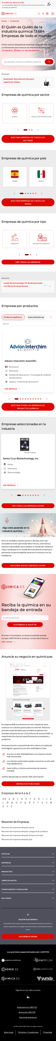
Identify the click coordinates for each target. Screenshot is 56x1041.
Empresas (6, 863)
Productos (7, 872)
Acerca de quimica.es (28, 1017)
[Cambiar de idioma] (47, 13)
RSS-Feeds (6, 898)
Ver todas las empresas (28, 262)
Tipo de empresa (32, 50)
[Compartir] (43, 13)
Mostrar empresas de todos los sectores (28, 139)
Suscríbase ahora (28, 936)
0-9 (4, 798)
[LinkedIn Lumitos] (28, 997)
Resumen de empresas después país (17, 839)
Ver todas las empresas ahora (28, 505)
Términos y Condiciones (28, 1032)
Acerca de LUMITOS (27, 1012)
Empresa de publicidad (28, 783)
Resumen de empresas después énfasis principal (22, 835)
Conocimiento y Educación (15, 889)
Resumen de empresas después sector (18, 827)
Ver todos (9, 641)
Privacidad (47, 1032)
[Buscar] (39, 13)
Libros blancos (9, 880)
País (18, 50)
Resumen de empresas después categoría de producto (25, 831)
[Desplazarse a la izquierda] (47, 317)
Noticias (6, 854)
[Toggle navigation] (52, 14)
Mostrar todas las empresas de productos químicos (28, 407)
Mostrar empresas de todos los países (28, 202)
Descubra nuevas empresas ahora (28, 565)
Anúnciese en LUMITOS (27, 1007)
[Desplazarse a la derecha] (51, 317)
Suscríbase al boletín (24, 624)
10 (40, 399)
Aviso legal (8, 1032)
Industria (8, 50)
